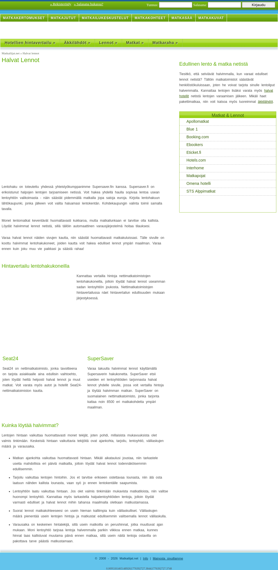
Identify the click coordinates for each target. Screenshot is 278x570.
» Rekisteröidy (60, 4)
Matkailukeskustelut (105, 18)
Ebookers (192, 144)
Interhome (192, 168)
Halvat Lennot (20, 60)
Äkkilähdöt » (77, 42)
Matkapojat (193, 175)
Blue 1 (189, 129)
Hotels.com (193, 160)
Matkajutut (63, 18)
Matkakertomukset (24, 18)
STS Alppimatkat (198, 191)
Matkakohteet (150, 18)
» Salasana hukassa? (88, 4)
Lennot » (108, 42)
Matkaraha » (165, 42)
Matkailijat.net (11, 53)
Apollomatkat (195, 121)
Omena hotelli (196, 183)
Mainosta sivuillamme (168, 558)
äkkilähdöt (265, 102)
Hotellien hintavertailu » (30, 42)
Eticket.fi (191, 152)
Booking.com (195, 137)
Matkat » (135, 42)
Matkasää (182, 18)
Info (145, 558)
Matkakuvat (211, 18)
